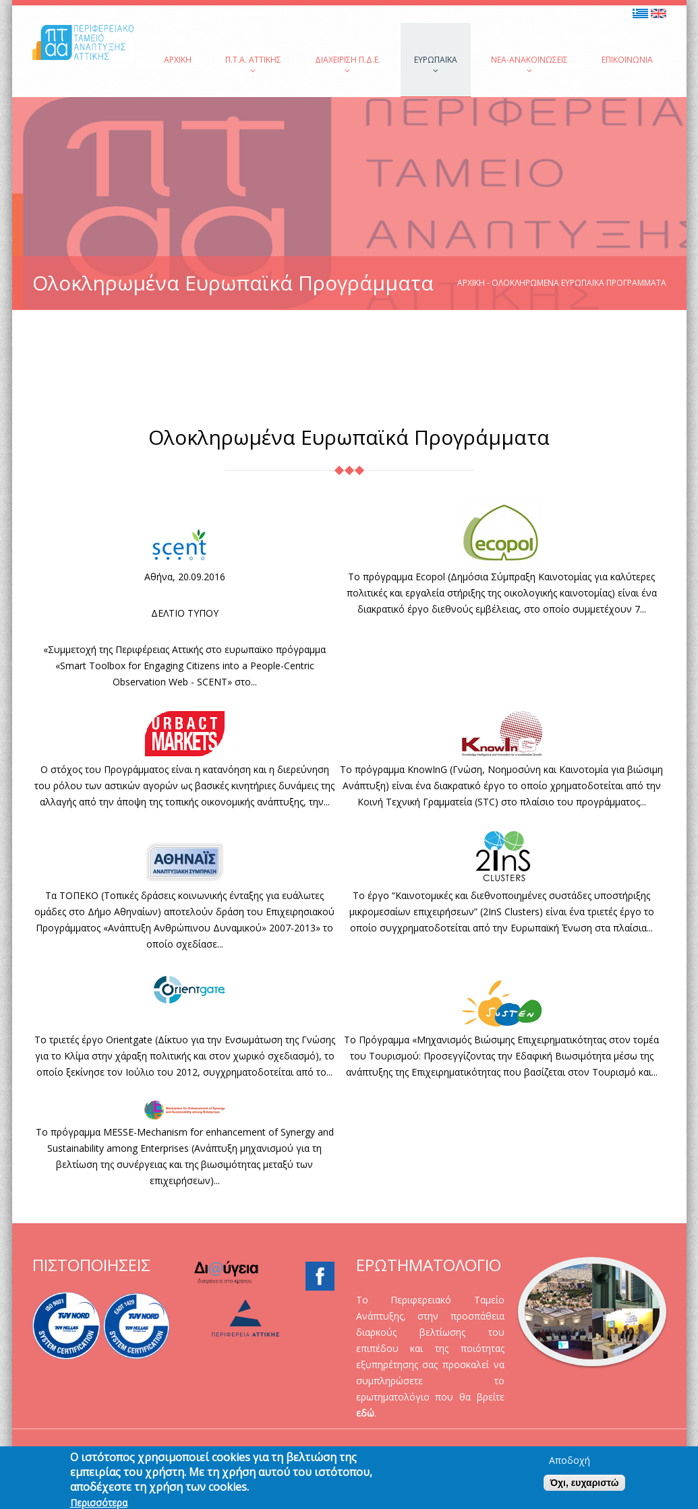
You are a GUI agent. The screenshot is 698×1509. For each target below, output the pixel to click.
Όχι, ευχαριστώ (584, 1488)
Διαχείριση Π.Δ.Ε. (347, 64)
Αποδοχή (569, 1466)
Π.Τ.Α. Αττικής (253, 64)
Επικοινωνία (627, 59)
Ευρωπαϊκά (435, 64)
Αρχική (178, 59)
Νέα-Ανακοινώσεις (529, 64)
